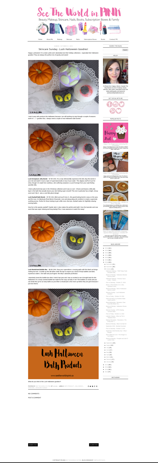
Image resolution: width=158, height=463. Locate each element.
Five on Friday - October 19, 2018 (115, 296)
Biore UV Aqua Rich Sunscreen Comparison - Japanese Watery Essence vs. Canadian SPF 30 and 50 (115, 233)
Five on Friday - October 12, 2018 (115, 314)
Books (103, 39)
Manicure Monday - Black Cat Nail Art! (116, 324)
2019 (106, 260)
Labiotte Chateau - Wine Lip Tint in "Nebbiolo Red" (115, 316)
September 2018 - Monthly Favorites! (116, 326)
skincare (31, 387)
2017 (106, 364)
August (108, 345)
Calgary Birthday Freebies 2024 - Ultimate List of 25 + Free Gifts (115, 203)
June (107, 350)
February (108, 359)
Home (40, 39)
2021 (106, 255)
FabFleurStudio (99, 460)
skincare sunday (41, 387)
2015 (106, 369)
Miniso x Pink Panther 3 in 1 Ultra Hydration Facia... (115, 285)
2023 (106, 250)
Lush (35, 118)
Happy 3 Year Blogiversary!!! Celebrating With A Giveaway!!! (115, 173)
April (107, 354)
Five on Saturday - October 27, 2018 (116, 282)
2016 (106, 367)
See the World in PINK (73, 460)
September (109, 343)
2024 (106, 248)
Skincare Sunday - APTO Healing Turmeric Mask (115, 310)
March (108, 357)
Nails (78, 39)
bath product (69, 386)
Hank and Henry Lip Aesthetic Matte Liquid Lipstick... (115, 299)
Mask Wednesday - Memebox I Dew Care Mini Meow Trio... (115, 303)
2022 (106, 253)
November (109, 266)
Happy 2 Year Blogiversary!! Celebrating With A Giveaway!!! (115, 144)
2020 (106, 257)
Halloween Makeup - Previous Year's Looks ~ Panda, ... (116, 279)
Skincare (69, 39)
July (107, 347)
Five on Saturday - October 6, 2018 (115, 328)
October (108, 269)
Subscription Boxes (90, 39)
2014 (106, 372)
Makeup (59, 39)
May (107, 352)
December (109, 264)
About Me (50, 39)
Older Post (94, 445)
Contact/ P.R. (114, 39)
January (108, 362)
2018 (106, 262)
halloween (79, 386)
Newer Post (33, 445)
